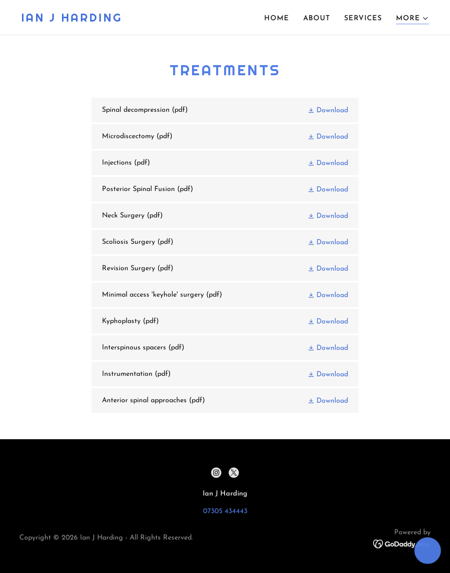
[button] (412, 18)
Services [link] (363, 18)
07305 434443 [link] (225, 511)
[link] (72, 19)
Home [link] (276, 18)
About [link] (316, 18)
